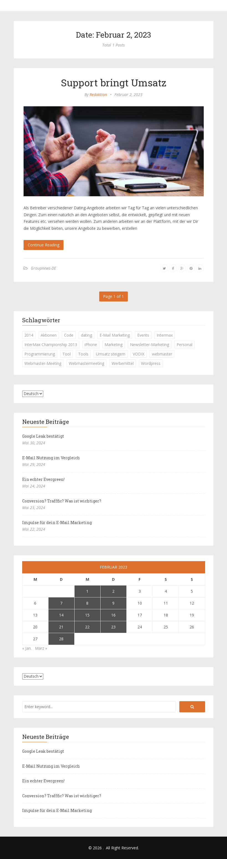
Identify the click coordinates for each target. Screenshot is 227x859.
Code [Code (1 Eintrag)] (68, 335)
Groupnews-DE (43, 268)
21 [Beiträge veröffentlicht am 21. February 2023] (61, 627)
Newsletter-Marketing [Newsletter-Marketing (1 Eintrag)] (149, 344)
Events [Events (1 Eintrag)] (143, 335)
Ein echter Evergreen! (43, 479)
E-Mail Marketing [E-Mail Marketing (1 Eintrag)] (115, 335)
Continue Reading (43, 244)
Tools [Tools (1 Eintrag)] (83, 354)
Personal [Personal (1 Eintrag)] (184, 344)
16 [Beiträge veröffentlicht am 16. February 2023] (113, 615)
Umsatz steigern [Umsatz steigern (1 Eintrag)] (110, 354)
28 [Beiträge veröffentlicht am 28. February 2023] (61, 638)
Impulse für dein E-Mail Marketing (57, 522)
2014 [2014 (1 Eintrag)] (28, 335)
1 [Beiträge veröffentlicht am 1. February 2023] (87, 591)
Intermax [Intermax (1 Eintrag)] (165, 335)
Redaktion (98, 94)
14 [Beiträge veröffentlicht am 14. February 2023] (61, 615)
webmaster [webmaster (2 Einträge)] (162, 354)
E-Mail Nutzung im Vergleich (51, 457)
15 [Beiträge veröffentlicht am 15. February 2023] (87, 615)
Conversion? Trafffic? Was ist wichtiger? (61, 501)
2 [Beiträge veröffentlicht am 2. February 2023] (113, 591)
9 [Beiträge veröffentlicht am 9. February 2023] (113, 603)
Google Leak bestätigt (43, 436)
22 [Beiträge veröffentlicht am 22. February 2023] (87, 627)
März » (41, 648)
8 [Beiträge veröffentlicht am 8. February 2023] (87, 603)
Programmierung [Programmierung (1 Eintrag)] (39, 354)
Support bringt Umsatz (113, 82)
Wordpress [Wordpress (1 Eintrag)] (150, 363)
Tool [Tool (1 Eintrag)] (66, 354)
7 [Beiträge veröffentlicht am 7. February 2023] (61, 603)
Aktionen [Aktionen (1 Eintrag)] (49, 335)
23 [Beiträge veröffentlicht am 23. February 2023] (113, 627)
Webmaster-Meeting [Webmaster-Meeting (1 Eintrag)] (42, 363)
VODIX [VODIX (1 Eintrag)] (138, 354)
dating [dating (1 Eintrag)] (86, 335)
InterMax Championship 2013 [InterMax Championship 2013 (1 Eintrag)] (50, 344)
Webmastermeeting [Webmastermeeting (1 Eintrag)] (86, 363)
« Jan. (27, 648)
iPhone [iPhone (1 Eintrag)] (91, 344)
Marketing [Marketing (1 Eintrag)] (113, 344)
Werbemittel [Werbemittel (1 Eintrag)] (123, 363)
